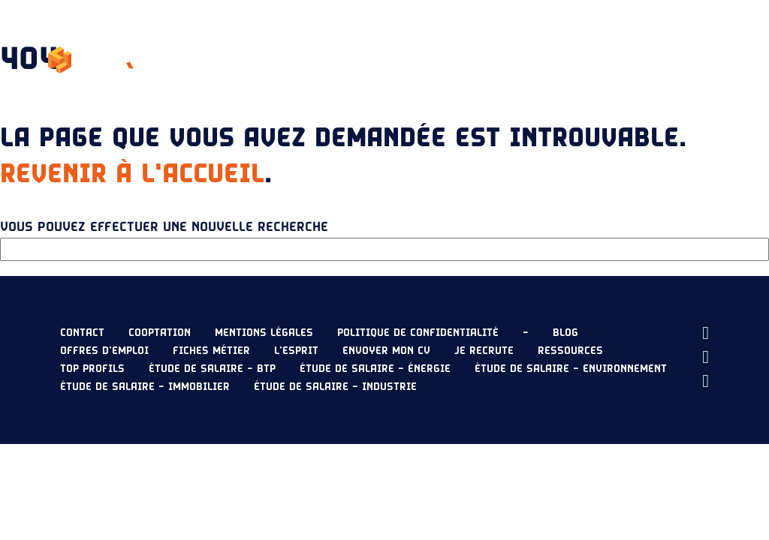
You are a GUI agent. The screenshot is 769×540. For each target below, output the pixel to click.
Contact (82, 333)
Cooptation (159, 333)
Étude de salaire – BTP (212, 369)
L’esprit (322, 42)
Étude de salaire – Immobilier (145, 387)
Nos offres (394, 42)
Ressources (599, 42)
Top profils (92, 369)
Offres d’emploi (104, 351)
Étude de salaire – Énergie (375, 369)
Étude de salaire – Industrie (335, 387)
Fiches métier (211, 351)
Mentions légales (264, 333)
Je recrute (691, 42)
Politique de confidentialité (418, 333)
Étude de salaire (490, 42)
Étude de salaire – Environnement (571, 369)
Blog (565, 333)
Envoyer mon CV (658, 78)
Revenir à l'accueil (132, 174)
